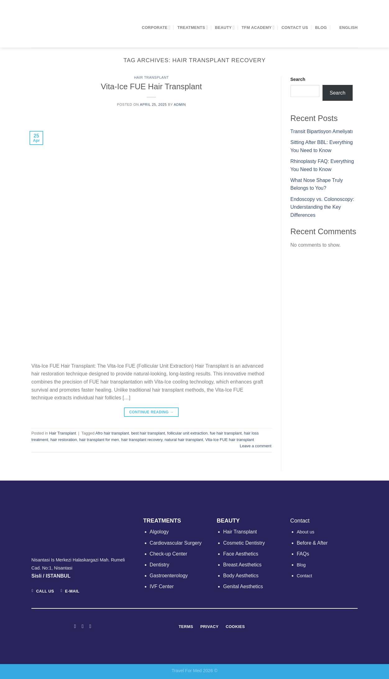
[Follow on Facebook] (74, 626)
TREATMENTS (192, 27)
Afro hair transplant (112, 433)
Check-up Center (168, 553)
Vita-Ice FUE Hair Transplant (151, 86)
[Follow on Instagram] (82, 626)
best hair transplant (148, 433)
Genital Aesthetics (243, 586)
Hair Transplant (151, 77)
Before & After (312, 543)
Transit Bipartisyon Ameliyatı (322, 131)
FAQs (303, 553)
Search (298, 79)
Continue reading (151, 412)
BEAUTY (225, 27)
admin (180, 104)
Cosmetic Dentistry (244, 543)
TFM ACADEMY (258, 27)
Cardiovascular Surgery (176, 543)
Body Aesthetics (241, 575)
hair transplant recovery (141, 439)
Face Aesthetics (240, 553)
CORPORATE (156, 27)
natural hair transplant (184, 439)
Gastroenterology (169, 575)
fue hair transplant (225, 433)
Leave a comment (256, 446)
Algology (159, 531)
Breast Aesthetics (242, 564)
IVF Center (162, 586)
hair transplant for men (99, 439)
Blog (321, 27)
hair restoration (63, 439)
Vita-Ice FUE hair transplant (229, 439)
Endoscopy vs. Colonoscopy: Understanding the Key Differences (322, 207)
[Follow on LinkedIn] (90, 626)
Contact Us (294, 27)
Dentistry (159, 564)
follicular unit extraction (187, 433)
